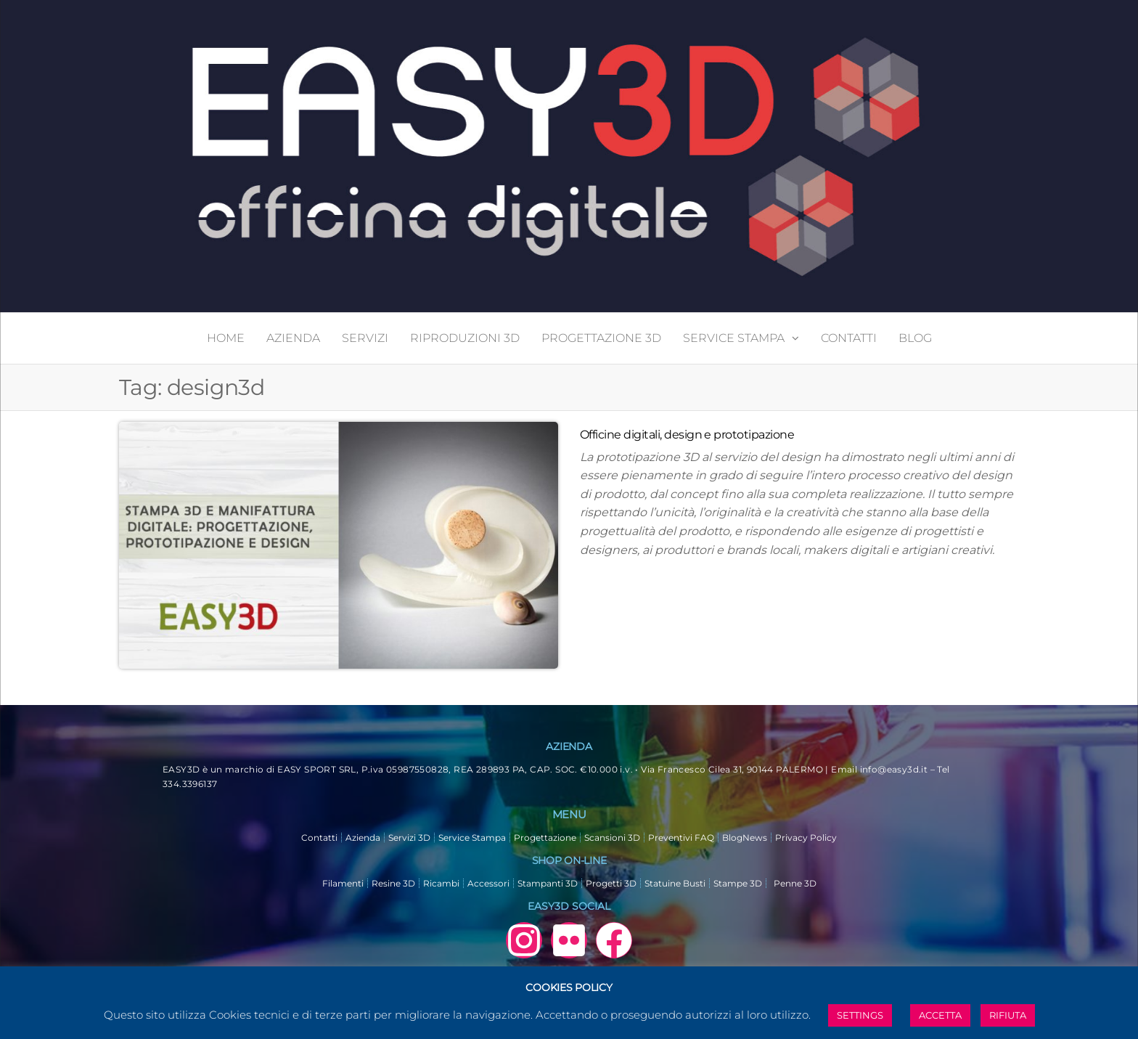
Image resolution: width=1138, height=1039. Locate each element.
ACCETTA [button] (940, 1015)
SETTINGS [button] (860, 1015)
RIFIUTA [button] (1007, 1015)
